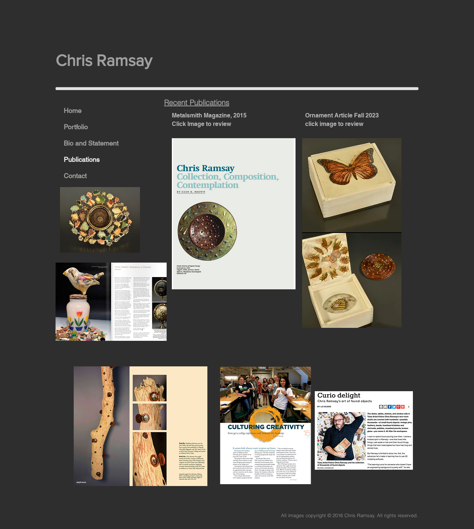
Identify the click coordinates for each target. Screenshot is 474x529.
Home (72, 110)
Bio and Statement (91, 143)
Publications (82, 159)
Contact (75, 176)
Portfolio (76, 127)
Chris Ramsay (106, 60)
